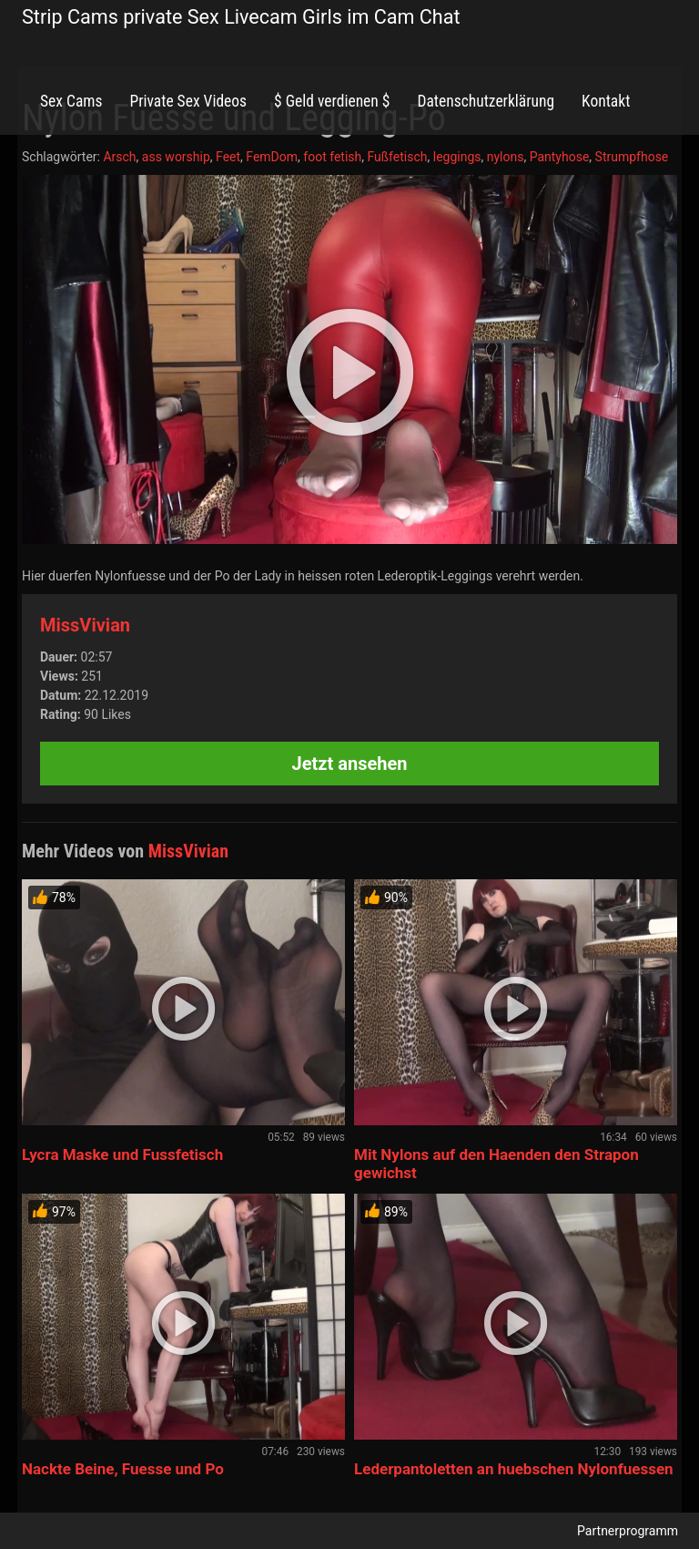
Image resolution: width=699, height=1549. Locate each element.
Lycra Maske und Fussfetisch (122, 1154)
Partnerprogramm (627, 1530)
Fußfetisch (397, 156)
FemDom (272, 156)
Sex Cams (71, 101)
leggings (457, 156)
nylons (505, 156)
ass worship (176, 156)
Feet (228, 156)
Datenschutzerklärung (485, 101)
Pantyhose (560, 156)
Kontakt (606, 101)
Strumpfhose (632, 156)
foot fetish (332, 156)
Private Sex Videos (188, 101)
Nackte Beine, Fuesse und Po (123, 1469)
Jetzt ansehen (350, 763)
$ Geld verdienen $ (332, 101)
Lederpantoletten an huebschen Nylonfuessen (514, 1469)
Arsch (119, 156)
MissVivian (85, 625)
